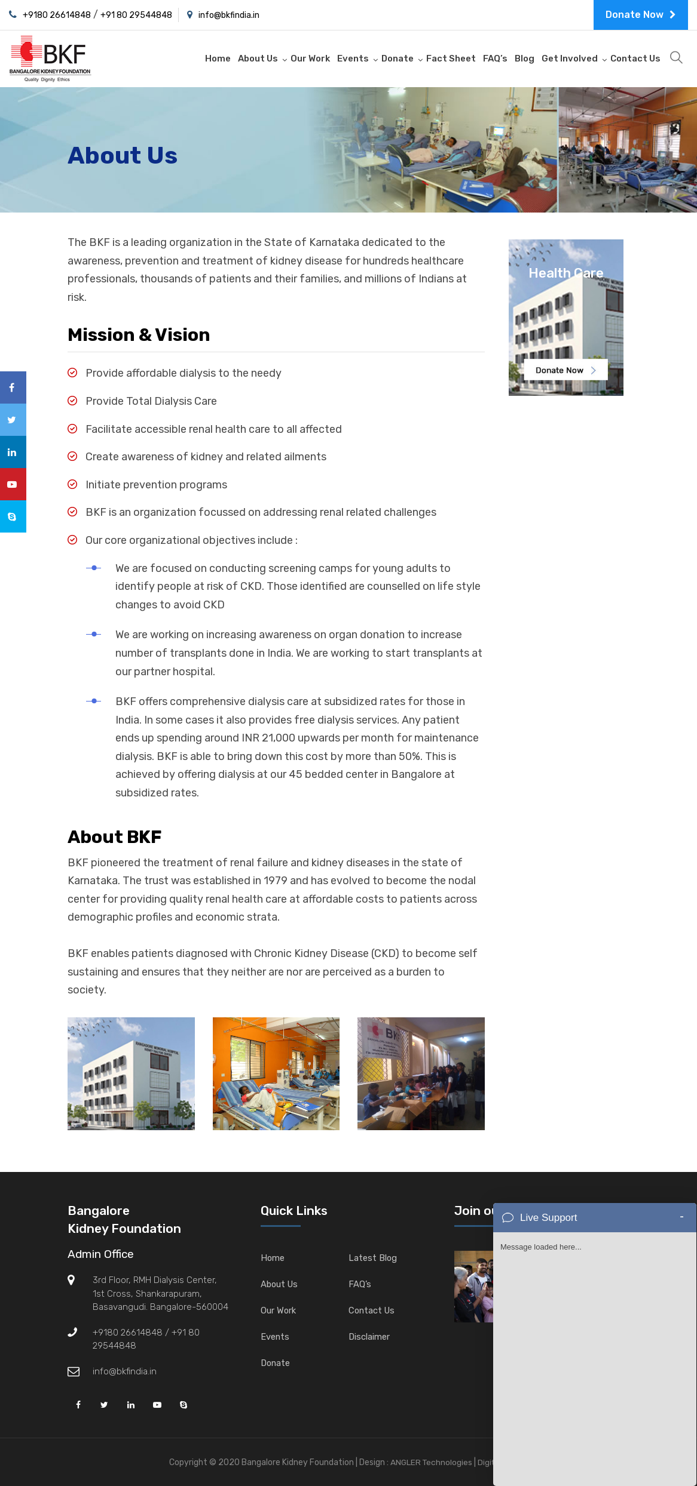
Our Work (310, 58)
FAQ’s (495, 58)
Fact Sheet (451, 58)
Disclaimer (369, 1336)
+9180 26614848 (57, 15)
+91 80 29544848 (136, 15)
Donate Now (641, 14)
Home (218, 58)
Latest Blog (373, 1258)
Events (353, 58)
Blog (524, 58)
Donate (397, 58)
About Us (258, 58)
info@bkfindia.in (228, 15)
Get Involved (570, 58)
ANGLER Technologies (430, 1462)
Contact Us (635, 58)
